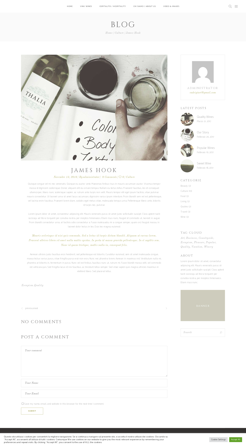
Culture (119, 33)
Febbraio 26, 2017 (205, 137)
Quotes (184, 207)
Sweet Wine (204, 163)
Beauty (184, 186)
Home (108, 33)
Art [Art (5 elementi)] (182, 238)
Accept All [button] (235, 439)
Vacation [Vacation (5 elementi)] (196, 247)
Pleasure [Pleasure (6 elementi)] (199, 242)
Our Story (203, 132)
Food (183, 196)
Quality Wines (205, 117)
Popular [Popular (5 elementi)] (211, 242)
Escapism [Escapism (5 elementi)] (186, 242)
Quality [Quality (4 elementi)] (185, 247)
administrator (91, 177)
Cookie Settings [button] (218, 439)
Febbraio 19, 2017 (205, 152)
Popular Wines (206, 148)
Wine (183, 217)
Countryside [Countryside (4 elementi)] (206, 238)
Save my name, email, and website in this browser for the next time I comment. (64, 404)
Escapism (27, 285)
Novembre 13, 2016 (65, 177)
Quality (38, 285)
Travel (184, 212)
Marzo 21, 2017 (204, 121)
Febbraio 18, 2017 (205, 168)
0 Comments (109, 177)
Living (184, 201)
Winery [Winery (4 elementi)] (208, 247)
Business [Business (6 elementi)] (191, 238)
